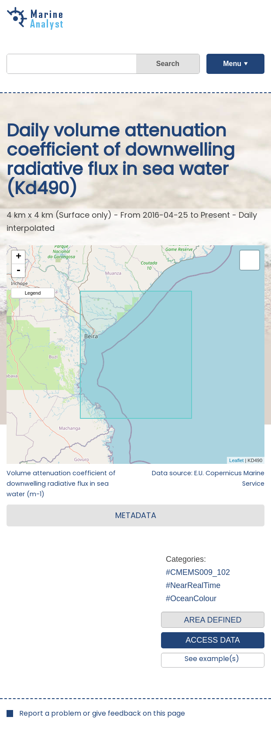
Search (167, 63)
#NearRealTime (193, 585)
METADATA (135, 515)
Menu (232, 63)
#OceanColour (191, 598)
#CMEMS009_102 (198, 572)
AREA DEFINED (212, 620)
